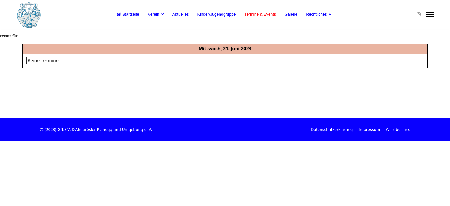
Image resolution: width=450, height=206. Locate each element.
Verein (153, 14)
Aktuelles (180, 14)
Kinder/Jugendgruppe (216, 14)
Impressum (369, 129)
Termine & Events (260, 14)
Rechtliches (316, 14)
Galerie (290, 14)
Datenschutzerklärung (332, 129)
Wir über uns (398, 129)
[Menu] (430, 14)
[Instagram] (419, 14)
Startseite (128, 14)
